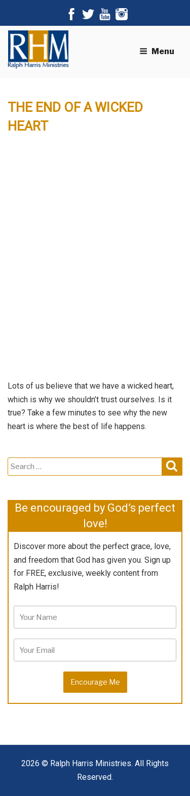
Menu (156, 51)
